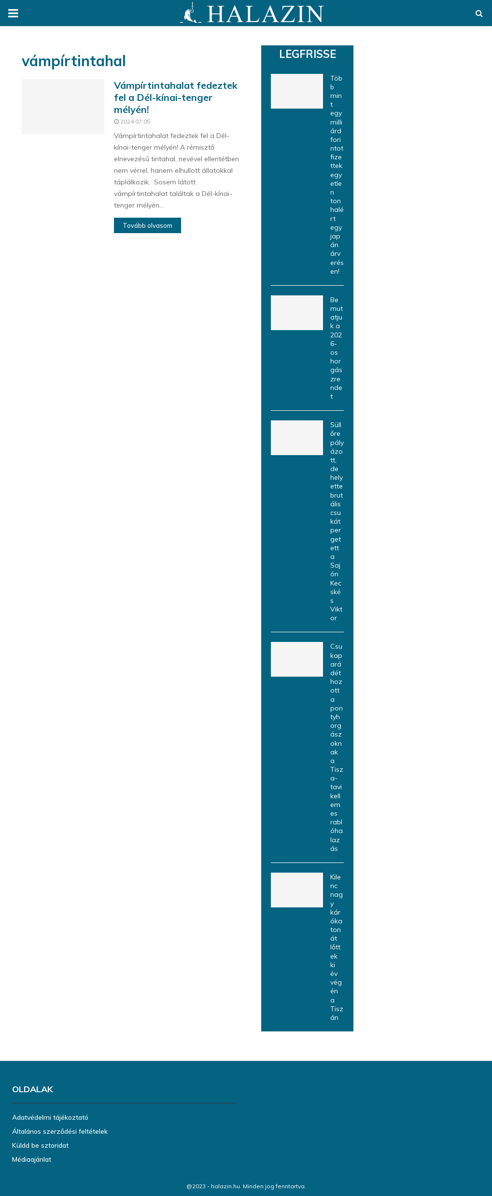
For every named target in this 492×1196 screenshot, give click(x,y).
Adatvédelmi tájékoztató (50, 1117)
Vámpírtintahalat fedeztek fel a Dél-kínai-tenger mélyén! (176, 97)
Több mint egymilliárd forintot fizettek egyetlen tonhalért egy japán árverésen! (337, 175)
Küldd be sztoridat (40, 1145)
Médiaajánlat (31, 1159)
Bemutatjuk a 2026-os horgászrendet (336, 348)
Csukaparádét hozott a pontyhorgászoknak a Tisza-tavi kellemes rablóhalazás (336, 747)
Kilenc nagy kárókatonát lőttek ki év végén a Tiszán (336, 947)
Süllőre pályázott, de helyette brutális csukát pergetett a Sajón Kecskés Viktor (337, 521)
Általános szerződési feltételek (60, 1131)
